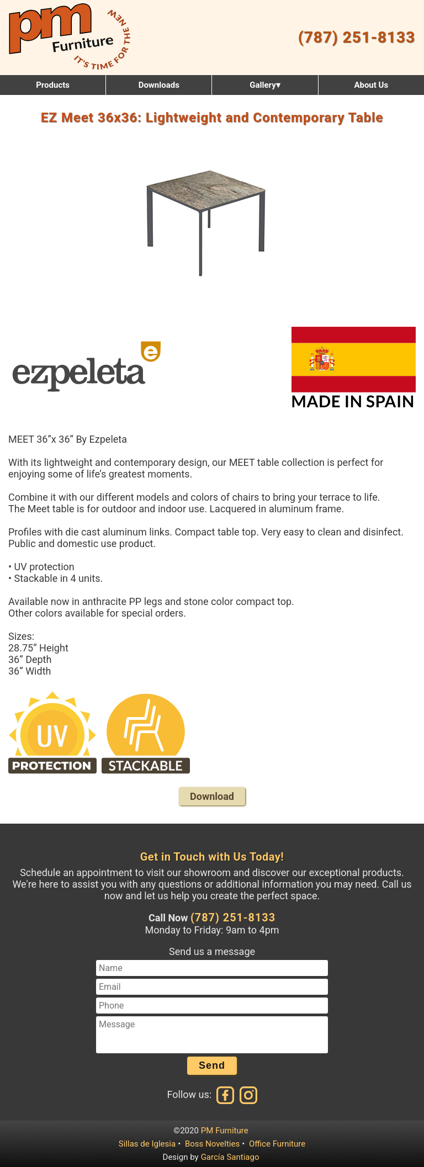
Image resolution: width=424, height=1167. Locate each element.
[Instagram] (247, 1095)
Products (53, 85)
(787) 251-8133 (356, 37)
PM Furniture (224, 1131)
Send (212, 1065)
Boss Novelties (212, 1144)
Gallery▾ (265, 85)
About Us (371, 85)
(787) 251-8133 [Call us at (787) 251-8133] (232, 917)
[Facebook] (225, 1095)
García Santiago (230, 1157)
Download (212, 796)
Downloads (159, 85)
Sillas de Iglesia (147, 1144)
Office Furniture (277, 1144)
